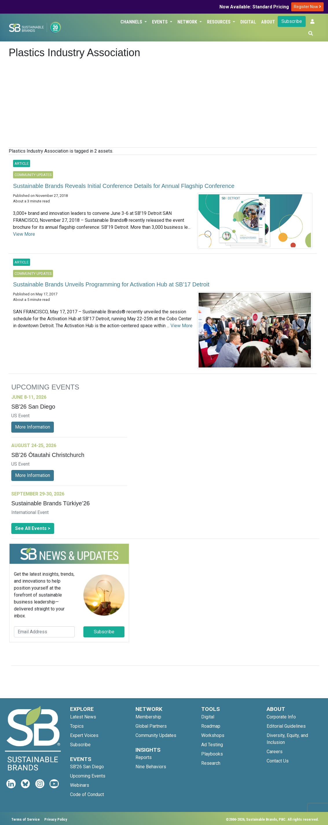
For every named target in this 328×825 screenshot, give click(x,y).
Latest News (83, 717)
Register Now (307, 6)
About (268, 22)
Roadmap (210, 726)
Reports (143, 757)
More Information (32, 427)
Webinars (79, 785)
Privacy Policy (55, 819)
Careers (275, 751)
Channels (131, 22)
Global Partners (151, 726)
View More (24, 234)
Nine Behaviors (150, 766)
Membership (148, 717)
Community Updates (155, 735)
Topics (77, 726)
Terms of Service (25, 819)
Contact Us (278, 761)
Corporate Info (281, 717)
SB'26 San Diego (87, 766)
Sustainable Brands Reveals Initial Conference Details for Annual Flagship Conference (123, 186)
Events (160, 22)
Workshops (212, 735)
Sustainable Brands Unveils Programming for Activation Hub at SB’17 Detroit (111, 284)
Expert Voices (84, 735)
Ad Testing (212, 744)
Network (187, 22)
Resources (219, 22)
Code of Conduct (87, 794)
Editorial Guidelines (286, 726)
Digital (248, 22)
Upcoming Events (87, 776)
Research (210, 763)
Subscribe (291, 21)
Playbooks (212, 754)
